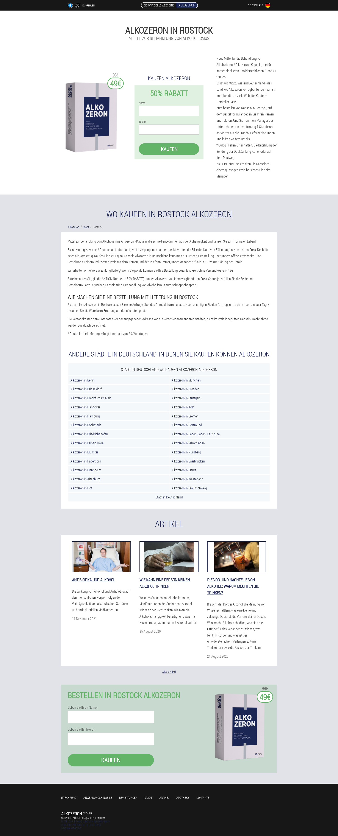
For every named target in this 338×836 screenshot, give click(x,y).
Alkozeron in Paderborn (85, 461)
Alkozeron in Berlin (82, 380)
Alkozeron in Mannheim (85, 470)
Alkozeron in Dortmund (187, 425)
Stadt (148, 798)
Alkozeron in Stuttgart (186, 398)
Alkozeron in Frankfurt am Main (90, 398)
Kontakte (202, 798)
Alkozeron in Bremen (185, 416)
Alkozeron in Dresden (185, 389)
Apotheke (182, 798)
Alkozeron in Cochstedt (85, 425)
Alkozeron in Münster (84, 452)
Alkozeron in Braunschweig (189, 488)
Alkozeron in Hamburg (85, 416)
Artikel (164, 798)
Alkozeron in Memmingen (188, 443)
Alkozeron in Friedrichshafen (89, 434)
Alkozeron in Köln (183, 407)
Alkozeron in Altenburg (85, 479)
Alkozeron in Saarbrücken (188, 461)
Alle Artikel (169, 672)
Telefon (143, 121)
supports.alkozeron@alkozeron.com (83, 818)
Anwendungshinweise (97, 798)
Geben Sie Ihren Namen (83, 707)
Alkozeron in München (186, 380)
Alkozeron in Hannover (85, 407)
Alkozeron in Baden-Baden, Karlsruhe (196, 434)
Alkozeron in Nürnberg (186, 452)
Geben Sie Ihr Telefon (81, 729)
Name (142, 102)
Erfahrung (68, 798)
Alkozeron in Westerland (187, 479)
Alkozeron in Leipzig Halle (86, 443)
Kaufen (169, 149)
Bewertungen (128, 798)
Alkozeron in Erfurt (184, 470)
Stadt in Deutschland (169, 497)
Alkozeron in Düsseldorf (86, 389)
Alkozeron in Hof (81, 488)
